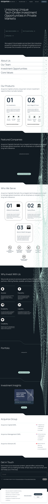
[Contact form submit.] (44, 479)
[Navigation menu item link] (31, 1)
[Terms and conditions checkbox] (2, 479)
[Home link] (5, 2)
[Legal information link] (28, 496)
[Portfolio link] (24, 372)
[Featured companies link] (24, 174)
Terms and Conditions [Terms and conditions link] (20, 479)
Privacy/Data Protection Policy (30, 479)
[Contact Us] (44, 2)
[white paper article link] (24, 396)
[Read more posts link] (24, 407)
